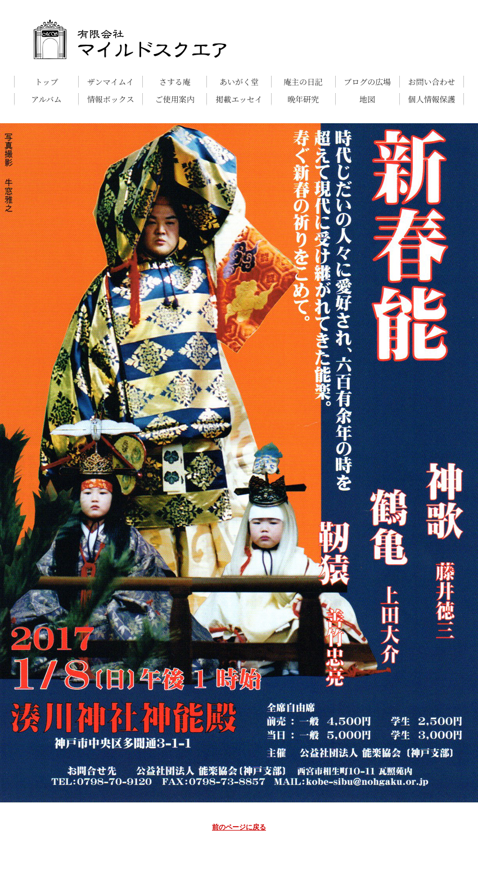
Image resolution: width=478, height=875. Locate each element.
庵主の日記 (303, 81)
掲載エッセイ (238, 99)
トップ (46, 81)
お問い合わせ (431, 81)
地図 (367, 99)
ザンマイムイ (110, 81)
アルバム (46, 99)
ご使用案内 (175, 99)
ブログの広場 (367, 81)
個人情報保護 (431, 99)
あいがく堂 (239, 81)
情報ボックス (110, 99)
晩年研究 (303, 99)
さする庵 (175, 81)
